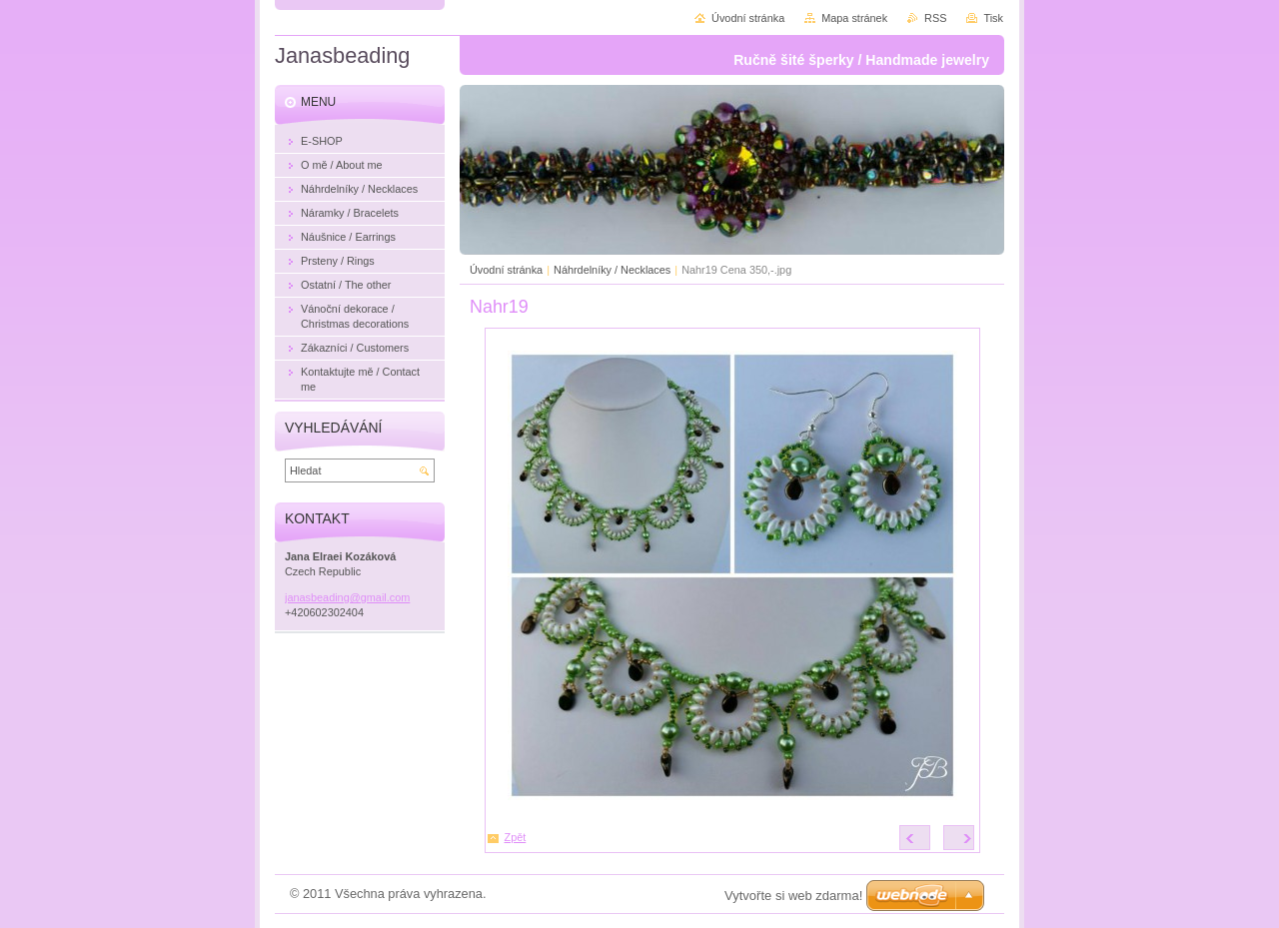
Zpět (516, 837)
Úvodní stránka (506, 270)
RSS (935, 18)
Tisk (993, 18)
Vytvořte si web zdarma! (793, 895)
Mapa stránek (854, 18)
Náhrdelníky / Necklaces (612, 270)
